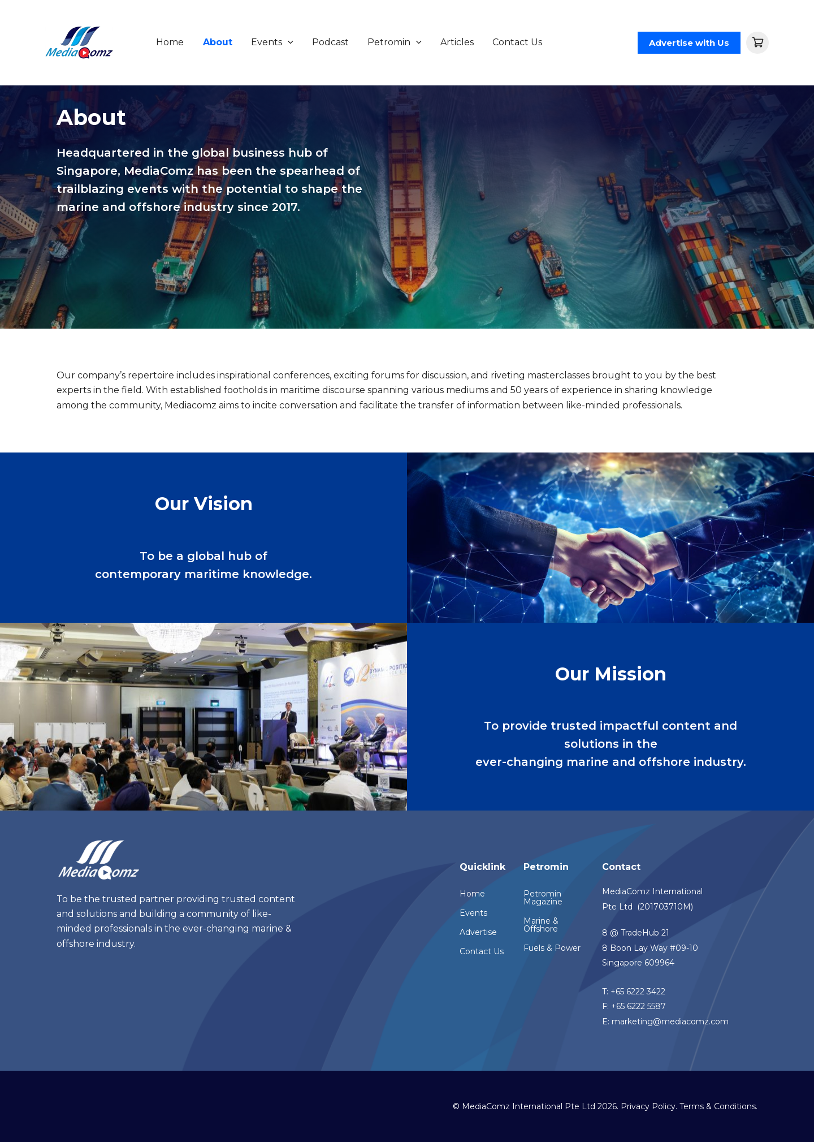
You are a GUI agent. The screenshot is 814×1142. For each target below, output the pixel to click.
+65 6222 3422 (637, 991)
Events (473, 912)
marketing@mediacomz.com (670, 1021)
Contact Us (482, 951)
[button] (689, 43)
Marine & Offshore (540, 924)
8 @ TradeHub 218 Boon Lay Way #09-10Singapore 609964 (650, 947)
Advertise (478, 931)
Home (472, 893)
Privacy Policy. (650, 1106)
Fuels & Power (552, 947)
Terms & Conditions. (718, 1106)
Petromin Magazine (542, 897)
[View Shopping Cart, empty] (760, 43)
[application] (291, 42)
